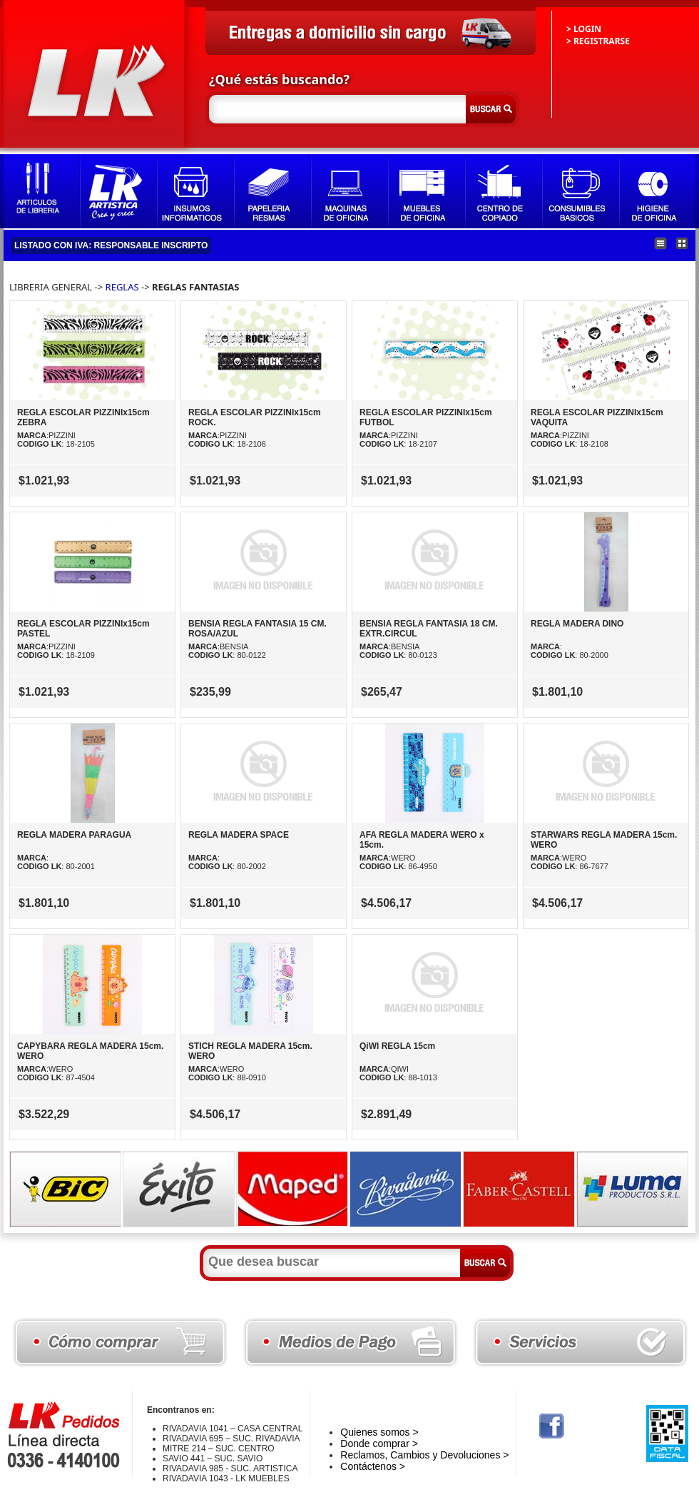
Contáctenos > (372, 1466)
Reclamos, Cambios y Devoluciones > (424, 1455)
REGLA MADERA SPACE (238, 835)
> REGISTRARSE (598, 41)
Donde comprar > (379, 1443)
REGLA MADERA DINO (577, 624)
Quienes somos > (379, 1432)
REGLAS (122, 286)
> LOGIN (583, 29)
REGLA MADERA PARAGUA (74, 835)
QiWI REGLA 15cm (397, 1046)
